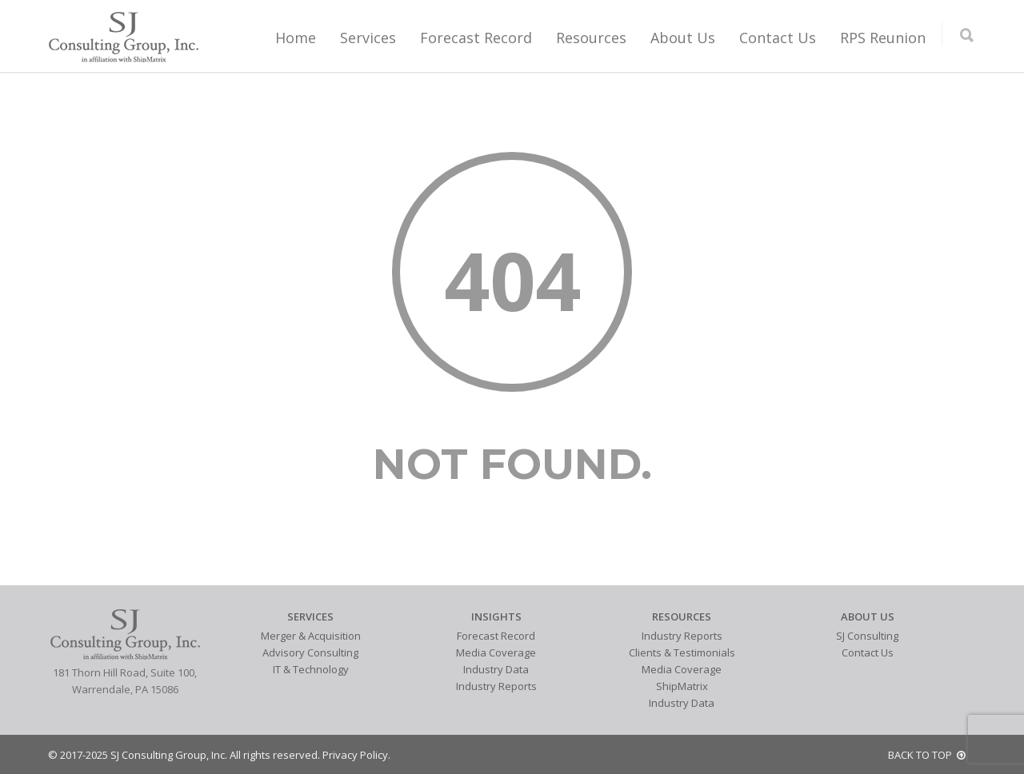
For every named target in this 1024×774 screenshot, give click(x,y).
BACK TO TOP (927, 755)
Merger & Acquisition (311, 635)
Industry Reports (496, 686)
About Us (682, 37)
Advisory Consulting (310, 652)
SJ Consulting (867, 635)
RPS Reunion (883, 37)
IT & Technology (311, 669)
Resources (591, 37)
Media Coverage (496, 652)
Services (368, 37)
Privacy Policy (355, 755)
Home (295, 37)
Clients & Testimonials (682, 652)
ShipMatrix (682, 686)
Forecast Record (476, 37)
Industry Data (496, 669)
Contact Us (777, 37)
